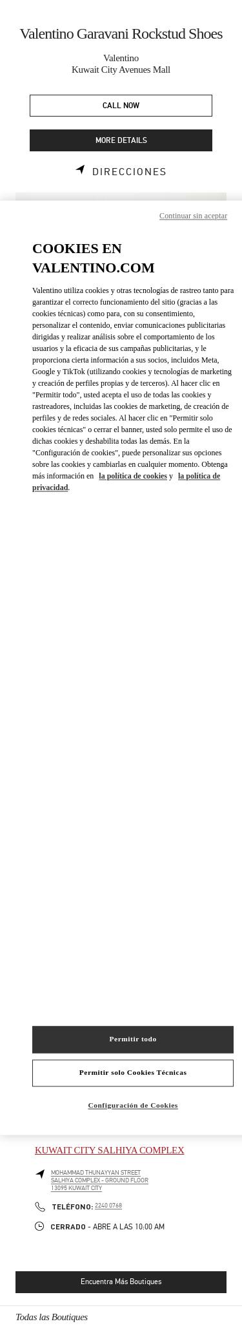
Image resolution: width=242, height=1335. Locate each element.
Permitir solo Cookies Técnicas (133, 1072)
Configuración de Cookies (132, 1105)
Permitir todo (133, 1039)
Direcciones (129, 172)
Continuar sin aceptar (193, 215)
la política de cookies (133, 476)
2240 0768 (108, 1205)
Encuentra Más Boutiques (121, 1281)
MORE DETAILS (121, 141)
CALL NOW (121, 106)
